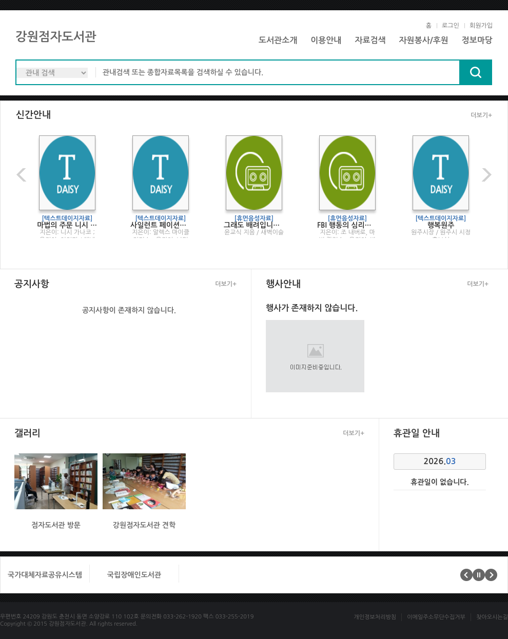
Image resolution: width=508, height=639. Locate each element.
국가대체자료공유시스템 (45, 574)
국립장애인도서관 (134, 574)
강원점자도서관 (55, 37)
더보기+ (481, 115)
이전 (22, 175)
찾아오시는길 (492, 617)
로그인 (450, 26)
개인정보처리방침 (375, 617)
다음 (485, 175)
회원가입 (481, 26)
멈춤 (479, 575)
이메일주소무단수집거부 (436, 617)
